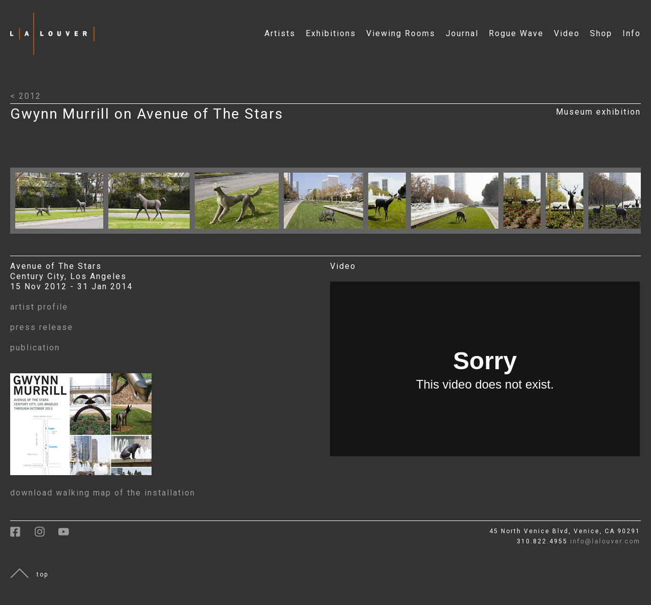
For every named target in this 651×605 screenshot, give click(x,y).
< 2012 (25, 96)
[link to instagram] (46, 535)
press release (41, 327)
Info (632, 33)
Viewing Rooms (400, 33)
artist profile (39, 307)
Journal (462, 33)
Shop (601, 33)
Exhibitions (331, 33)
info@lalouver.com (605, 541)
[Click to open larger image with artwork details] (61, 231)
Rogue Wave (516, 33)
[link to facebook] (22, 535)
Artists (279, 33)
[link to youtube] (68, 535)
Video (567, 33)
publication (35, 347)
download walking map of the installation (102, 493)
